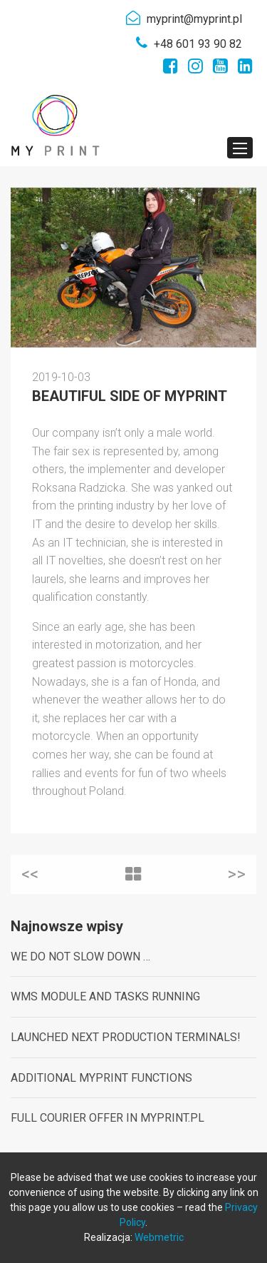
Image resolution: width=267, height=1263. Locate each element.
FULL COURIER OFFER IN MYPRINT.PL (107, 1118)
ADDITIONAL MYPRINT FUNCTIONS (101, 1078)
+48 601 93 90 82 (198, 44)
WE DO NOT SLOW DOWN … (80, 956)
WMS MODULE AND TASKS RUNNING (105, 996)
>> (236, 874)
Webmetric (159, 1237)
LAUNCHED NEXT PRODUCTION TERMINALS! (126, 1037)
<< (29, 874)
